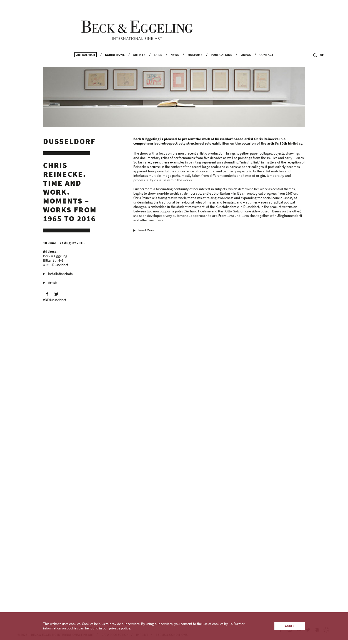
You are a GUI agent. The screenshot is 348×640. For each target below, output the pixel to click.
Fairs (158, 64)
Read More (146, 232)
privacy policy (119, 628)
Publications (221, 64)
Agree (289, 626)
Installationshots (60, 276)
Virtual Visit (86, 64)
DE (322, 64)
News (175, 64)
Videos (246, 64)
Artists (139, 64)
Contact (266, 64)
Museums (194, 64)
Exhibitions (115, 64)
